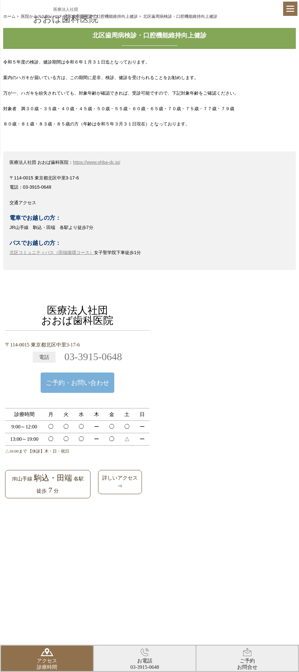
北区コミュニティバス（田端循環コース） (52, 252)
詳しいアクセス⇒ (120, 482)
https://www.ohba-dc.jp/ (96, 162)
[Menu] (290, 9)
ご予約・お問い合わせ (77, 382)
